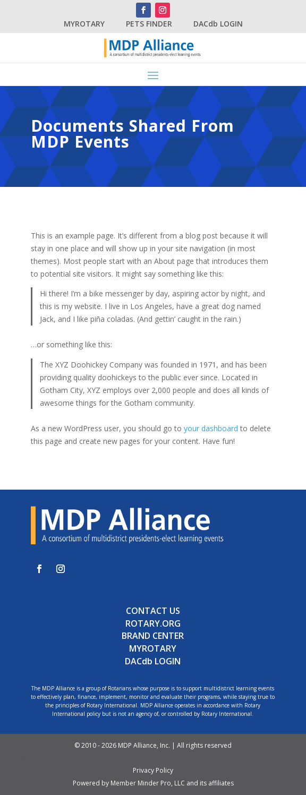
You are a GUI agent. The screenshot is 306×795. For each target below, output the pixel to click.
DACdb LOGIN (218, 24)
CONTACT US (153, 611)
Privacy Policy (153, 770)
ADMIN (28, 758)
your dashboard (211, 428)
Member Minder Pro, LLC (147, 783)
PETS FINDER (149, 24)
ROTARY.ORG (153, 623)
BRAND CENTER (153, 636)
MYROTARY (84, 24)
